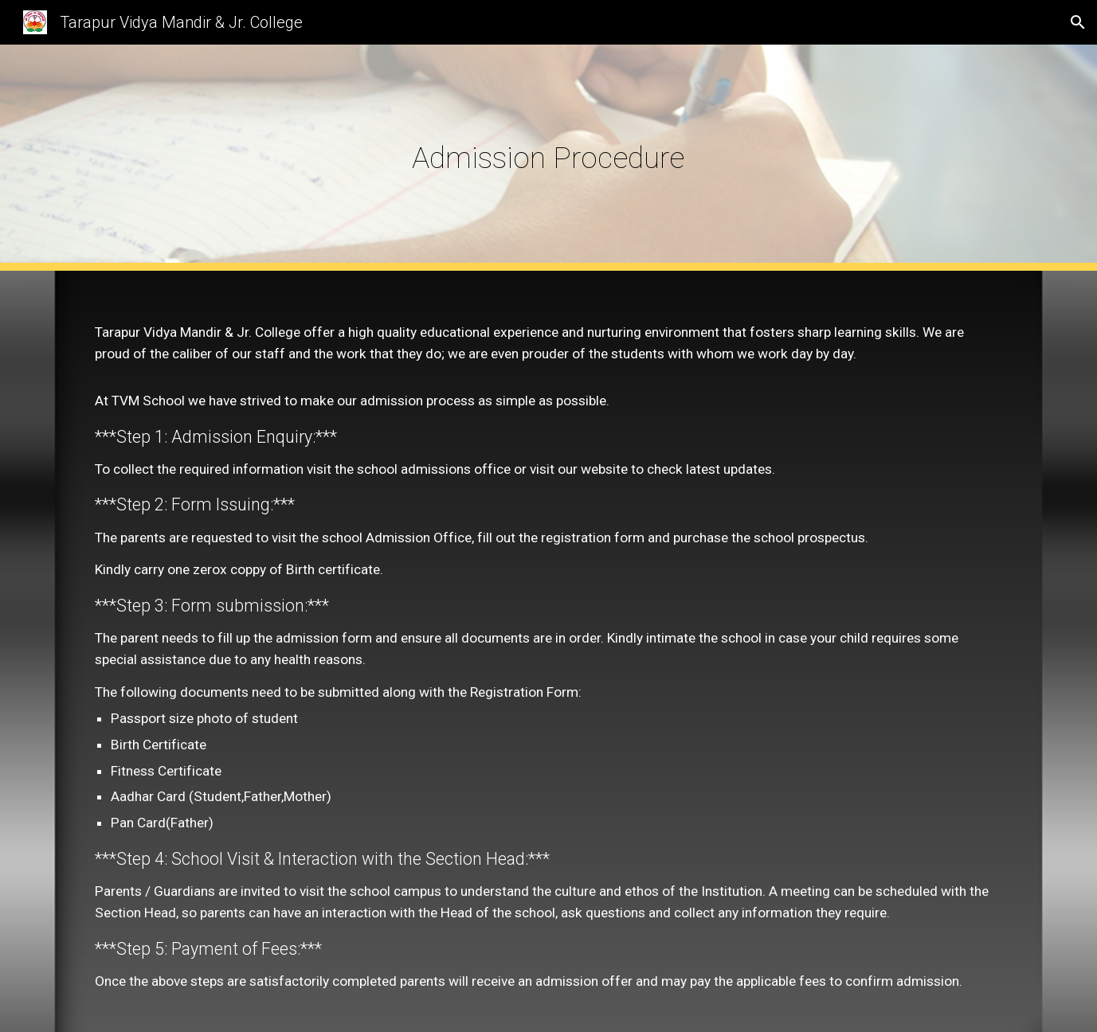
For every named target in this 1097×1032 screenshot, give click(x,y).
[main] (549, 158)
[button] (1078, 22)
